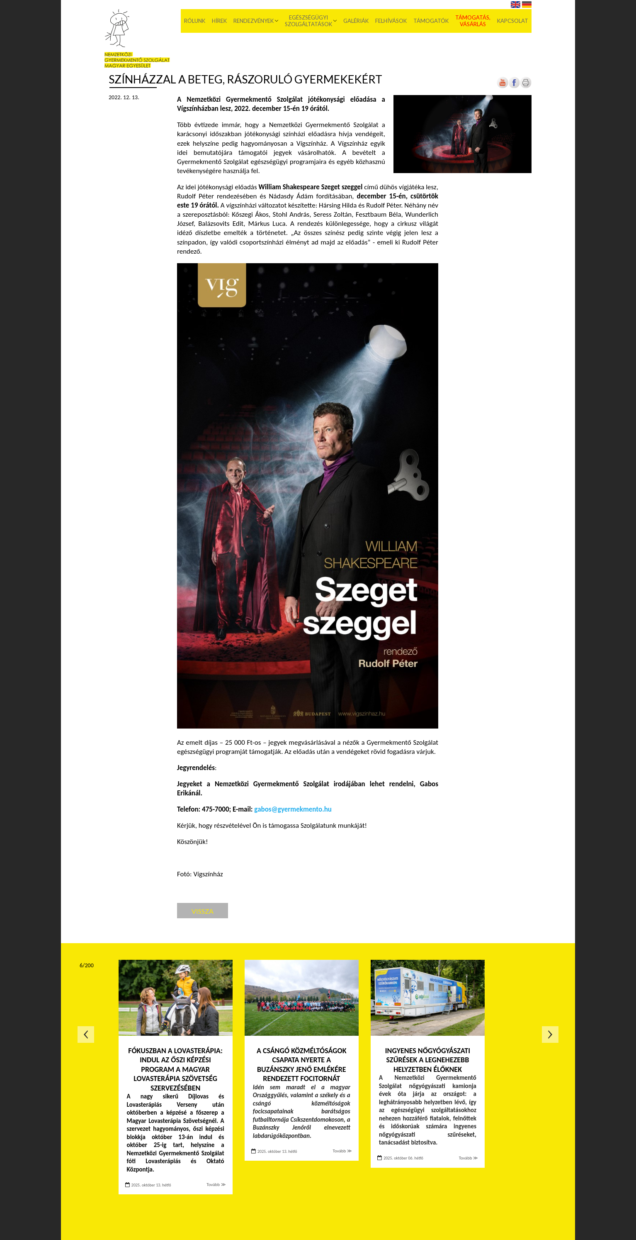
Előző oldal (86, 1034)
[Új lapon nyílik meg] (514, 86)
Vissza (203, 911)
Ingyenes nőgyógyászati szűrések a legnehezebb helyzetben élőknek (427, 1060)
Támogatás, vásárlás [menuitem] (472, 20)
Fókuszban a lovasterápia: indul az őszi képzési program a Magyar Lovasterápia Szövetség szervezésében (175, 1069)
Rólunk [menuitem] (194, 20)
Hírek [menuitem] (219, 20)
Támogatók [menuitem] (431, 20)
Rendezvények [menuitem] (253, 20)
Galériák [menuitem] (356, 20)
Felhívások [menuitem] (391, 20)
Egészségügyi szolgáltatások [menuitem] (308, 20)
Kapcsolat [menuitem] (512, 20)
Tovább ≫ (216, 1184)
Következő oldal (550, 1034)
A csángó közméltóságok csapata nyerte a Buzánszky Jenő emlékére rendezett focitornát (302, 1064)
